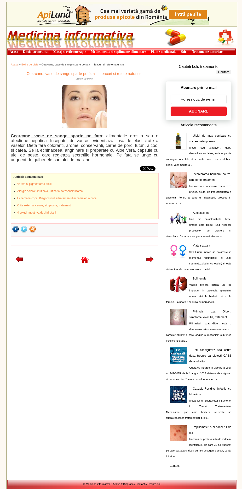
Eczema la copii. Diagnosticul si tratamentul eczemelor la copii (57, 198)
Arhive (116, 484)
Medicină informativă (19, 28)
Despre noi (154, 484)
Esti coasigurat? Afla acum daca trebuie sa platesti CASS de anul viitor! (210, 355)
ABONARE (198, 111)
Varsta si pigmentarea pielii (34, 184)
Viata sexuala (201, 245)
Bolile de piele (29, 64)
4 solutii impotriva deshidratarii (36, 212)
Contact (174, 466)
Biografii (128, 484)
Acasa (14, 64)
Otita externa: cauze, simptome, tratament (44, 205)
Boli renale (200, 278)
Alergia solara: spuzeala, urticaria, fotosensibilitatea (50, 191)
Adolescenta (201, 213)
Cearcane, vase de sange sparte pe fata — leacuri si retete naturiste (85, 74)
